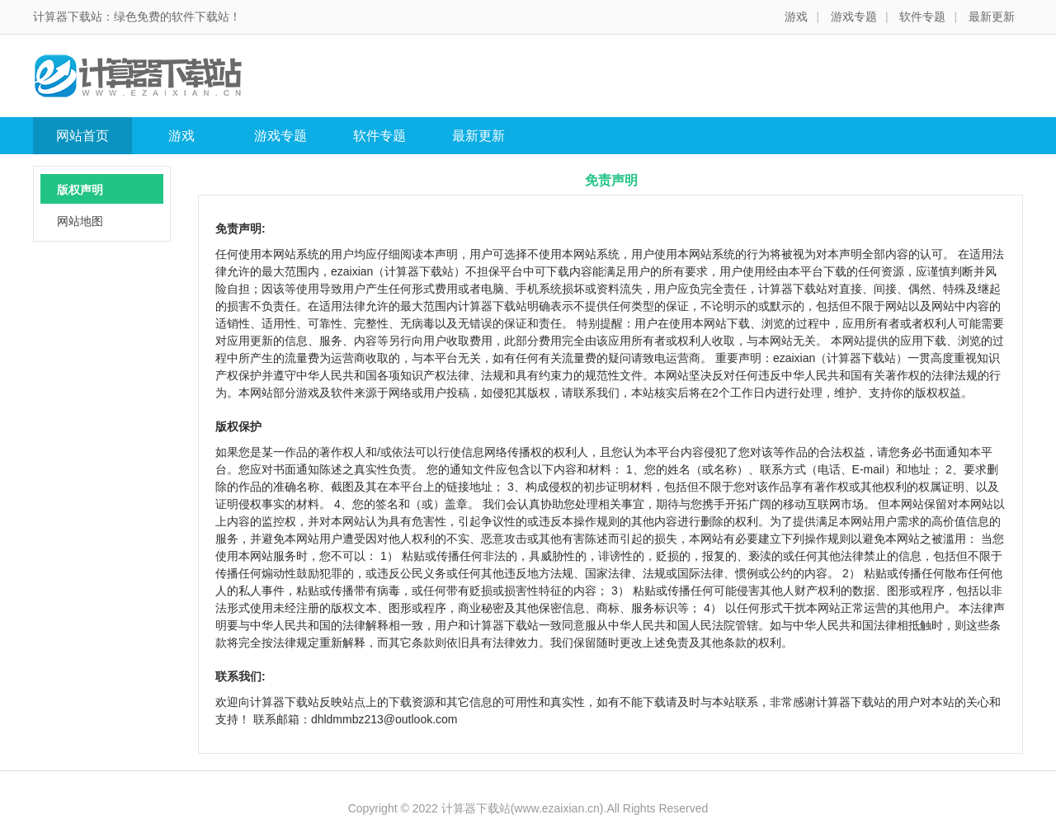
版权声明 (80, 189)
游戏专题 (854, 16)
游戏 (796, 16)
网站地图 (80, 221)
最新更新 (992, 16)
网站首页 (82, 136)
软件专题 (922, 16)
